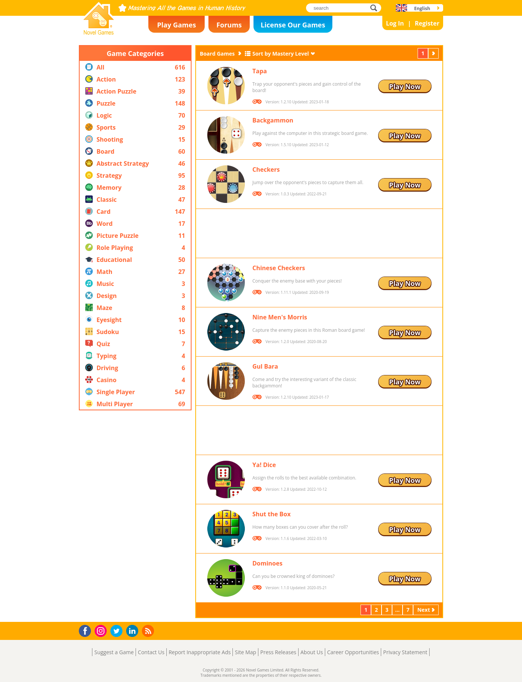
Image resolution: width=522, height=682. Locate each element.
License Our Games (293, 24)
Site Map (245, 652)
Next (434, 53)
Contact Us (151, 652)
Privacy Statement (405, 652)
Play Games (176, 24)
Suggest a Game (114, 652)
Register (427, 23)
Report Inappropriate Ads (200, 652)
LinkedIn (133, 631)
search (375, 8)
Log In (395, 23)
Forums (229, 24)
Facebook (87, 630)
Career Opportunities (353, 652)
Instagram (102, 630)
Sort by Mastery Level (280, 53)
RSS (149, 631)
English (422, 8)
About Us (311, 652)
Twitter (117, 631)
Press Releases (278, 652)
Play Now (405, 86)
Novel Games (98, 32)
